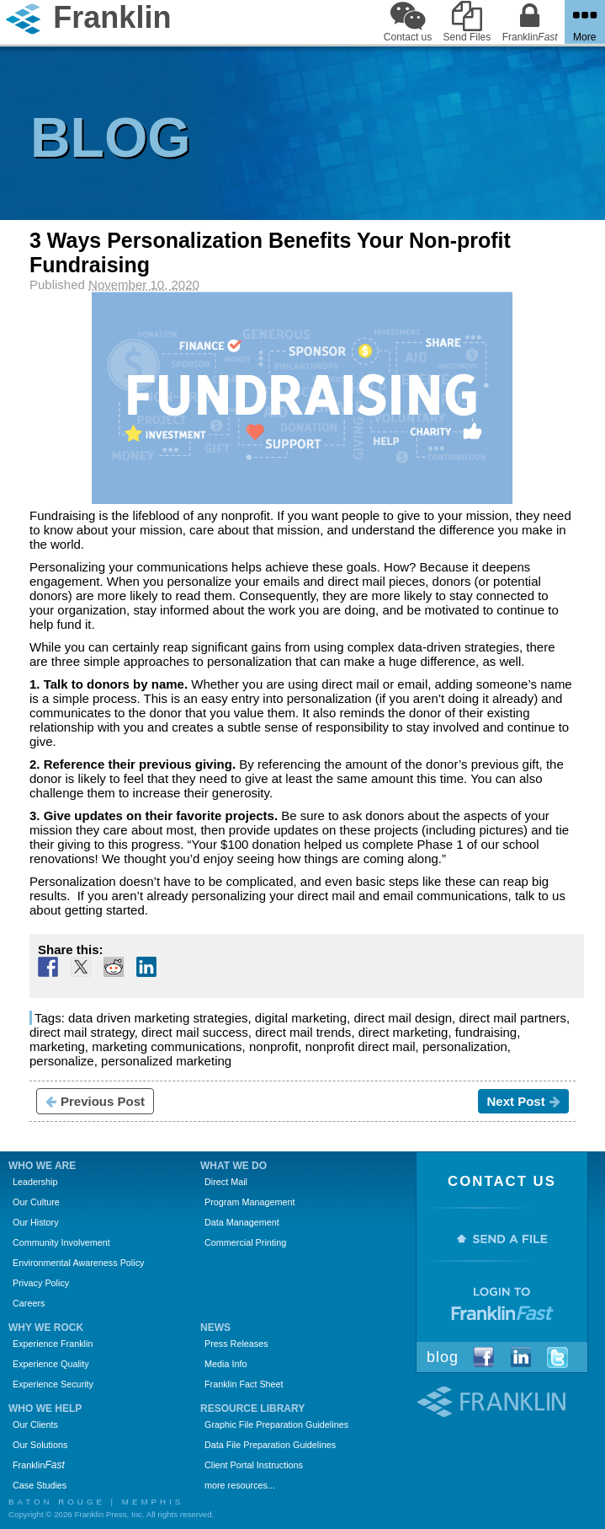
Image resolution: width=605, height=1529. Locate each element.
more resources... (239, 1485)
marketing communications (166, 1046)
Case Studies (39, 1485)
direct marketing (403, 1032)
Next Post (523, 1101)
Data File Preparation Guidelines (270, 1445)
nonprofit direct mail (360, 1046)
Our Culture (36, 1202)
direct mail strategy (82, 1032)
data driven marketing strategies (157, 1018)
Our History (36, 1222)
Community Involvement (61, 1242)
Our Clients (35, 1424)
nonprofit (273, 1046)
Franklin (39, 1465)
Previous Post (95, 1101)
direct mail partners (512, 1018)
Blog (443, 1357)
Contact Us (502, 1181)
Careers (29, 1303)
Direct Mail (225, 1182)
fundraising (486, 1032)
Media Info (225, 1364)
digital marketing (301, 1018)
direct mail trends (303, 1032)
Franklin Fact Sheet (244, 1384)
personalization (464, 1046)
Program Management (249, 1202)
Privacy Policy (41, 1283)
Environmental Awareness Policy (78, 1263)
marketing (57, 1046)
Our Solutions (40, 1445)
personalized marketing (166, 1061)
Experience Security (53, 1384)
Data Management (241, 1222)
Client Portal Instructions (253, 1465)
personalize (61, 1061)
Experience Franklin (53, 1344)
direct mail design (402, 1018)
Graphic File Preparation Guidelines (276, 1424)
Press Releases (236, 1344)
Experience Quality (51, 1364)
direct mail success (194, 1032)
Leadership (35, 1182)
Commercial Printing (245, 1242)
